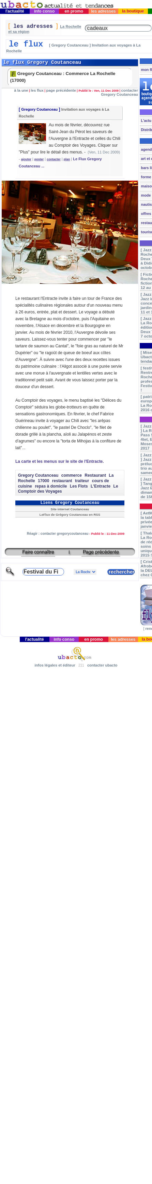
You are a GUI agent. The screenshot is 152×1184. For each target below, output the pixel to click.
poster (39, 159)
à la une (21, 90)
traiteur (82, 480)
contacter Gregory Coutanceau (119, 92)
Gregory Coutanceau (39, 109)
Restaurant (95, 475)
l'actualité (15, 11)
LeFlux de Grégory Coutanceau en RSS (70, 514)
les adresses (103, 11)
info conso (44, 11)
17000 (43, 480)
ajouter (26, 159)
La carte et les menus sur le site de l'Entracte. (59, 461)
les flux (37, 90)
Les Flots (79, 486)
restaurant (62, 480)
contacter (54, 159)
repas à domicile (51, 486)
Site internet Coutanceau (70, 509)
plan (67, 159)
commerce (71, 475)
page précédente (61, 90)
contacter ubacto (102, 665)
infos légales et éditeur (54, 665)
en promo (73, 11)
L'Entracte (100, 486)
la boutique (133, 11)
